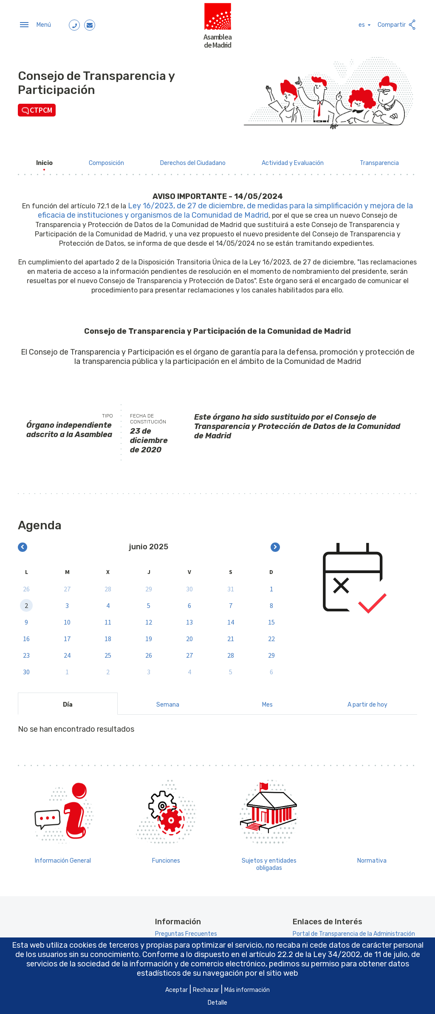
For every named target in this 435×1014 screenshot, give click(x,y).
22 (271, 636)
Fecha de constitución (148, 416)
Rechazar (206, 990)
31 (230, 586)
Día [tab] (68, 702)
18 (108, 636)
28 (108, 586)
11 (108, 619)
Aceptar (176, 990)
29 (148, 586)
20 (189, 636)
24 (67, 652)
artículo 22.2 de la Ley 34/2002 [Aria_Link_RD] (304, 954)
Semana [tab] (167, 702)
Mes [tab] (267, 702)
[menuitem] (44, 160)
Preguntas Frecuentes (186, 931)
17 (67, 636)
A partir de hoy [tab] (367, 702)
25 (108, 652)
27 (67, 586)
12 (148, 619)
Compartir (397, 23)
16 (26, 636)
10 (67, 619)
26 (26, 586)
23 (26, 652)
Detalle (217, 1002)
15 (271, 619)
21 (230, 636)
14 (230, 619)
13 (189, 619)
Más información (247, 990)
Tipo (107, 413)
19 (148, 636)
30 (189, 586)
